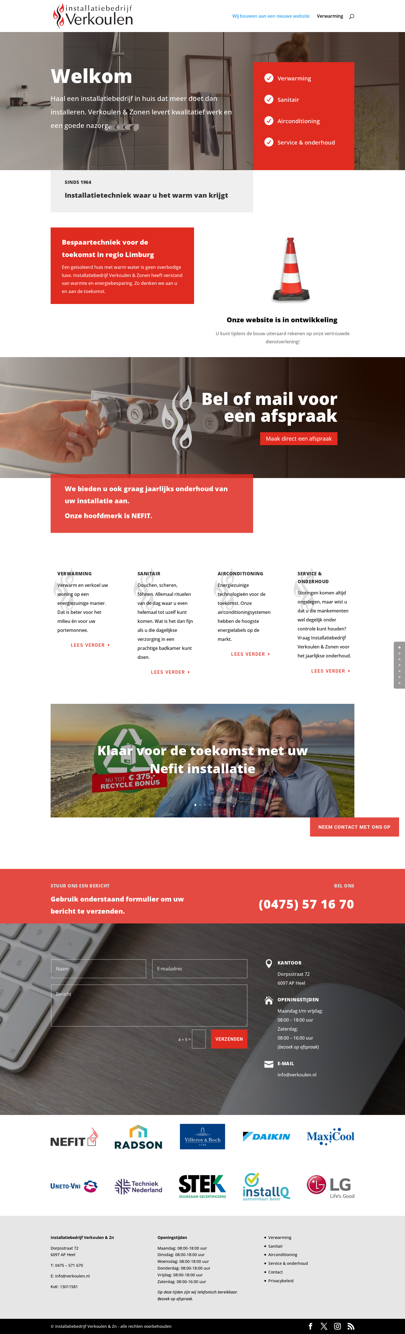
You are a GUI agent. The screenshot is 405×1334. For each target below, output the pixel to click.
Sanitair (288, 99)
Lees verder (88, 645)
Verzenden (229, 1039)
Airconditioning (299, 121)
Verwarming (330, 16)
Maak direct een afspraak (299, 438)
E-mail (286, 1063)
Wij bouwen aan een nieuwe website (271, 16)
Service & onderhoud (306, 142)
